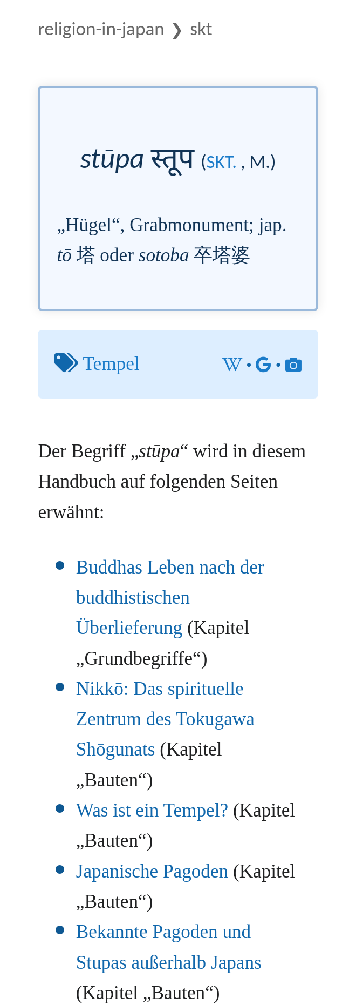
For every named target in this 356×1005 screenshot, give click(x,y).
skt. (222, 161)
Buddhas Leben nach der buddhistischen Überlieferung (170, 598)
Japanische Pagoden (152, 871)
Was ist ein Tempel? (152, 810)
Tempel (111, 363)
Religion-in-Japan (101, 28)
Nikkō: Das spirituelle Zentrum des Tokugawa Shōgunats (165, 719)
